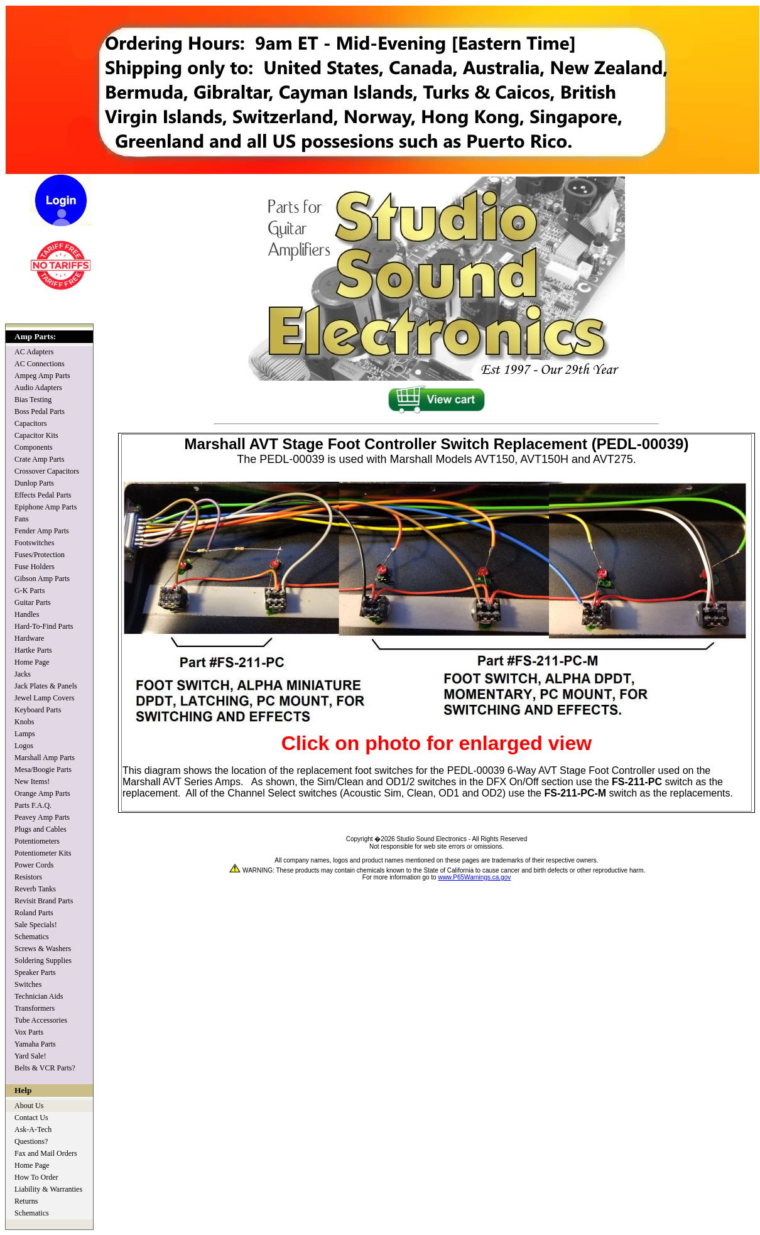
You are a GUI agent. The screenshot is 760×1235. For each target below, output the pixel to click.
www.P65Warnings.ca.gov (474, 877)
